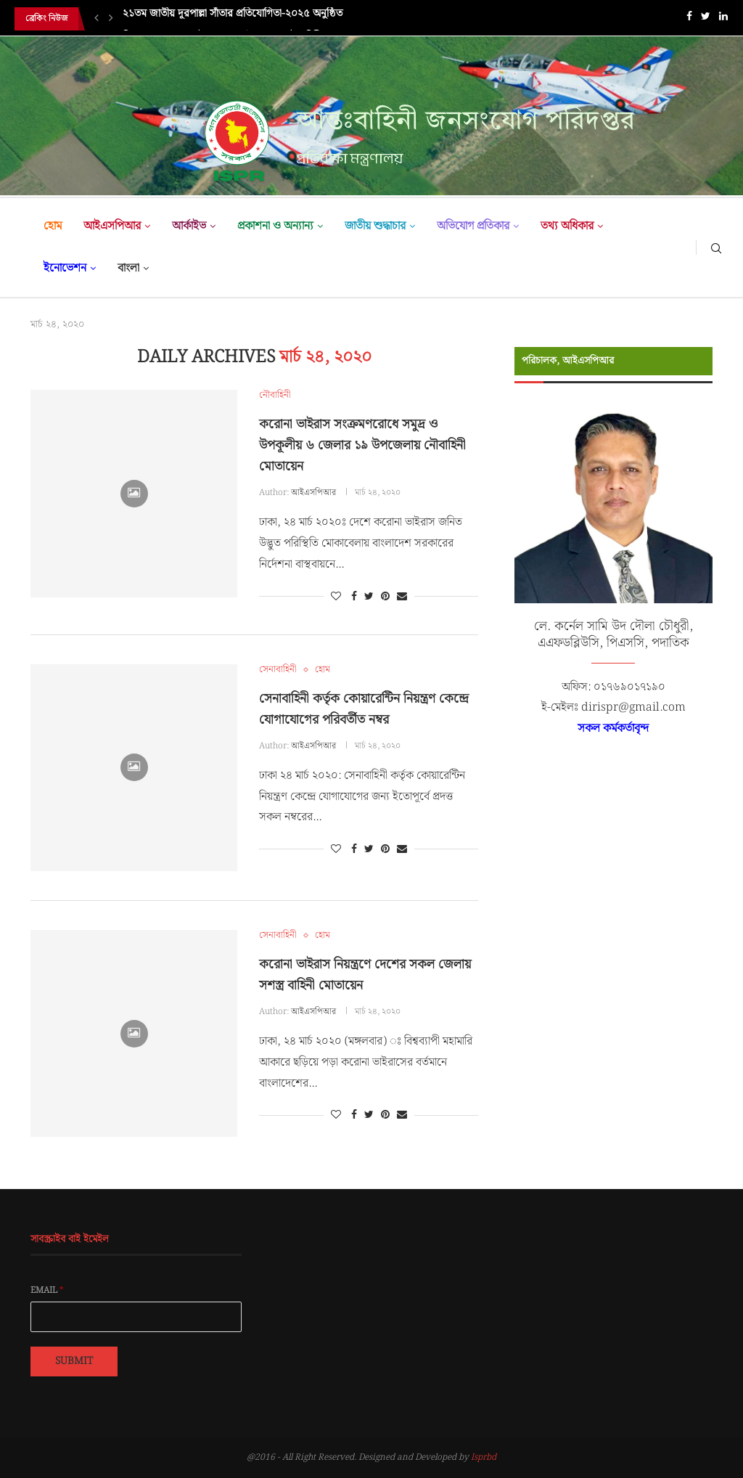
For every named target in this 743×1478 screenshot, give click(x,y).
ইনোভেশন (65, 268)
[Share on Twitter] (369, 597)
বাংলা (128, 268)
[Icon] (134, 493)
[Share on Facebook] (354, 597)
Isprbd (483, 1457)
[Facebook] (689, 19)
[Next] (111, 18)
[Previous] (96, 18)
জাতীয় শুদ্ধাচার (375, 226)
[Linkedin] (723, 19)
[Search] (716, 247)
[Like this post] (336, 597)
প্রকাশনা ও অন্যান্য (275, 226)
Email (47, 1291)
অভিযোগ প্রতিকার (473, 226)
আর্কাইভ (189, 226)
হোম (53, 226)
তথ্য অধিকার (567, 226)
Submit (74, 1361)
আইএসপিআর (112, 226)
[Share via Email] (402, 597)
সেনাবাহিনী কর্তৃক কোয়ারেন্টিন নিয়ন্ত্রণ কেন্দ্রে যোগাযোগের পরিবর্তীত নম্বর (364, 709)
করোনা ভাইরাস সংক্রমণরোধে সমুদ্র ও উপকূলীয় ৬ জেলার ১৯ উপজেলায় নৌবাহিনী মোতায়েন (362, 445)
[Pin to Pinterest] (385, 597)
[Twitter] (705, 19)
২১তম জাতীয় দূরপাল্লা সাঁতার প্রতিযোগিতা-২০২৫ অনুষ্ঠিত (232, 19)
